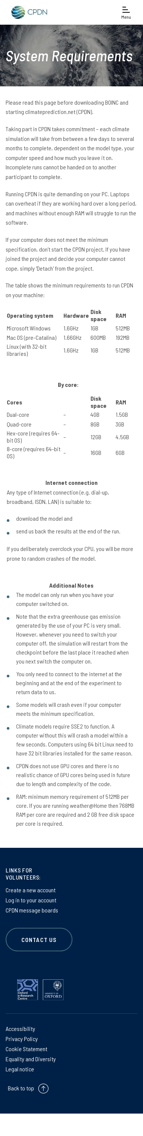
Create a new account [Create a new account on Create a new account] (31, 889)
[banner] (28, 12)
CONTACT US (39, 939)
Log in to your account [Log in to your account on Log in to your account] (31, 899)
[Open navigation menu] (126, 12)
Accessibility (20, 1028)
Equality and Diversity (31, 1058)
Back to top (21, 1088)
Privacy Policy (22, 1038)
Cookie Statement (26, 1048)
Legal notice (20, 1068)
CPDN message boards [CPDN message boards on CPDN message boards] (32, 910)
